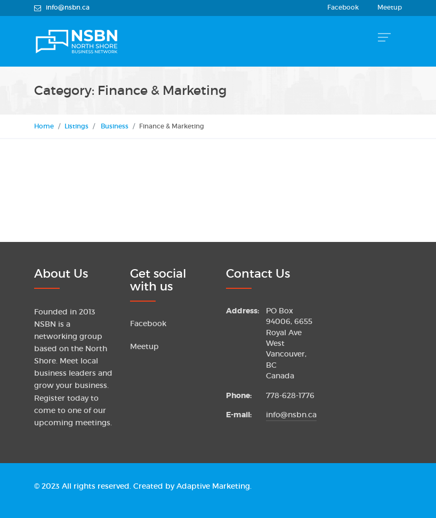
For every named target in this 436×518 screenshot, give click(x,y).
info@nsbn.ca (291, 414)
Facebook (343, 7)
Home (44, 126)
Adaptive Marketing (213, 486)
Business (114, 126)
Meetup (389, 7)
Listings (76, 126)
